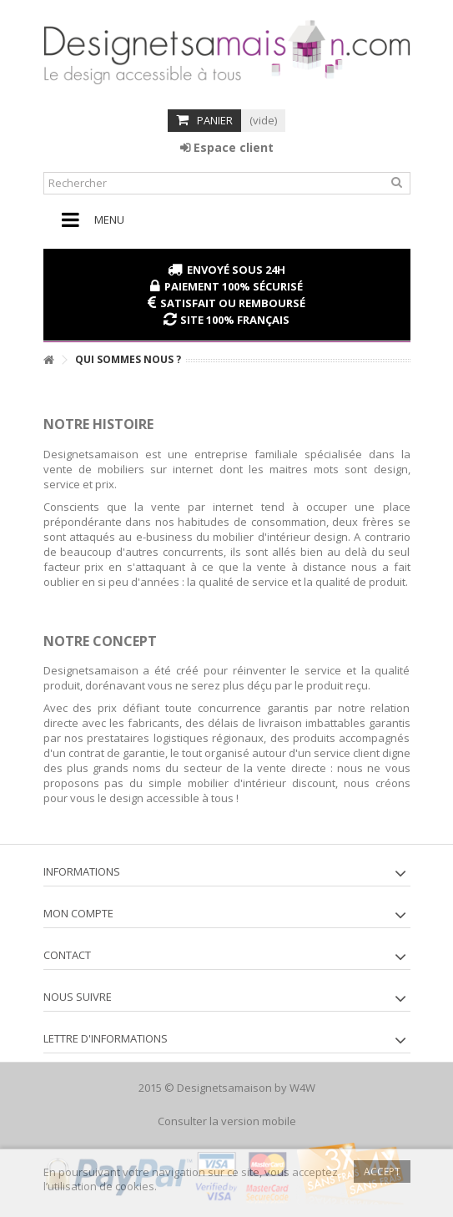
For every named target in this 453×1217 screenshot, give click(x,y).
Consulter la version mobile (227, 1121)
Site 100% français (234, 319)
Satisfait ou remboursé (232, 303)
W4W (302, 1087)
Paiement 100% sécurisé (233, 286)
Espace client (227, 147)
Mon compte (78, 913)
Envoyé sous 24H (236, 269)
